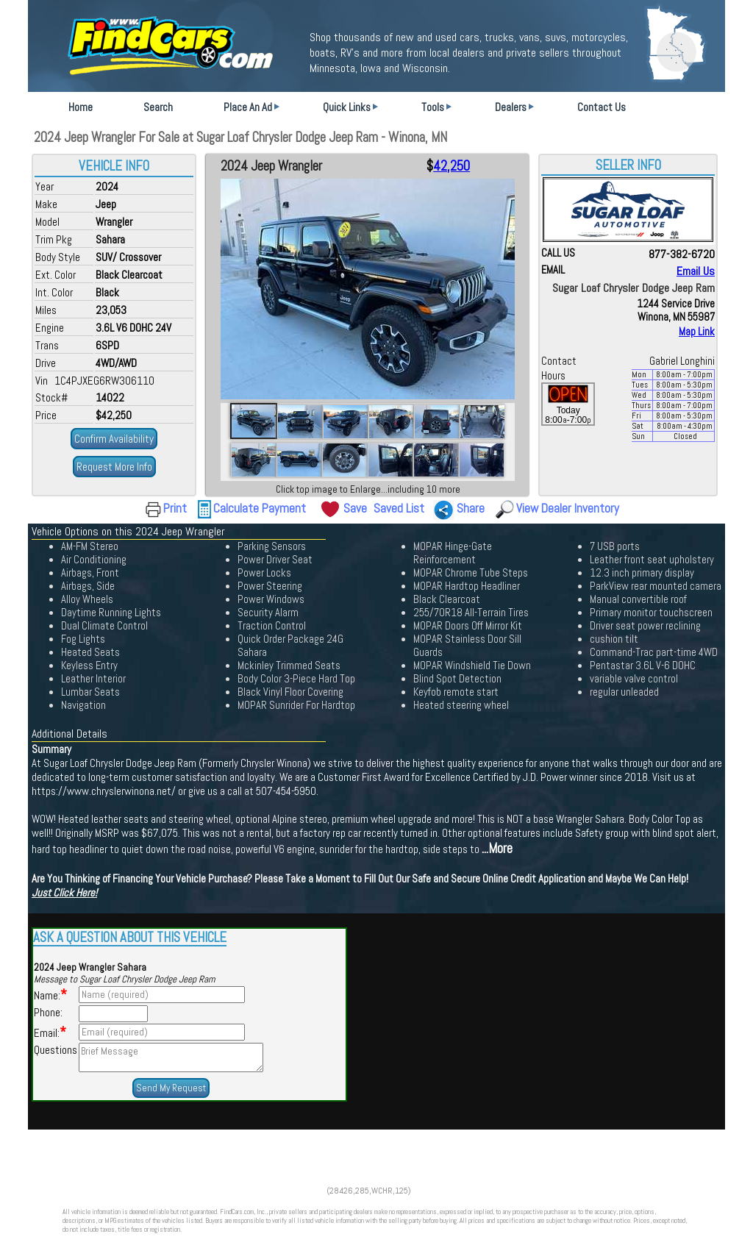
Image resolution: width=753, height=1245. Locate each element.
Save (355, 508)
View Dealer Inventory (567, 508)
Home (80, 107)
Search (158, 107)
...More (497, 848)
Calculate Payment (259, 508)
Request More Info (114, 467)
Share (471, 508)
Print (175, 508)
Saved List (399, 508)
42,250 (451, 166)
